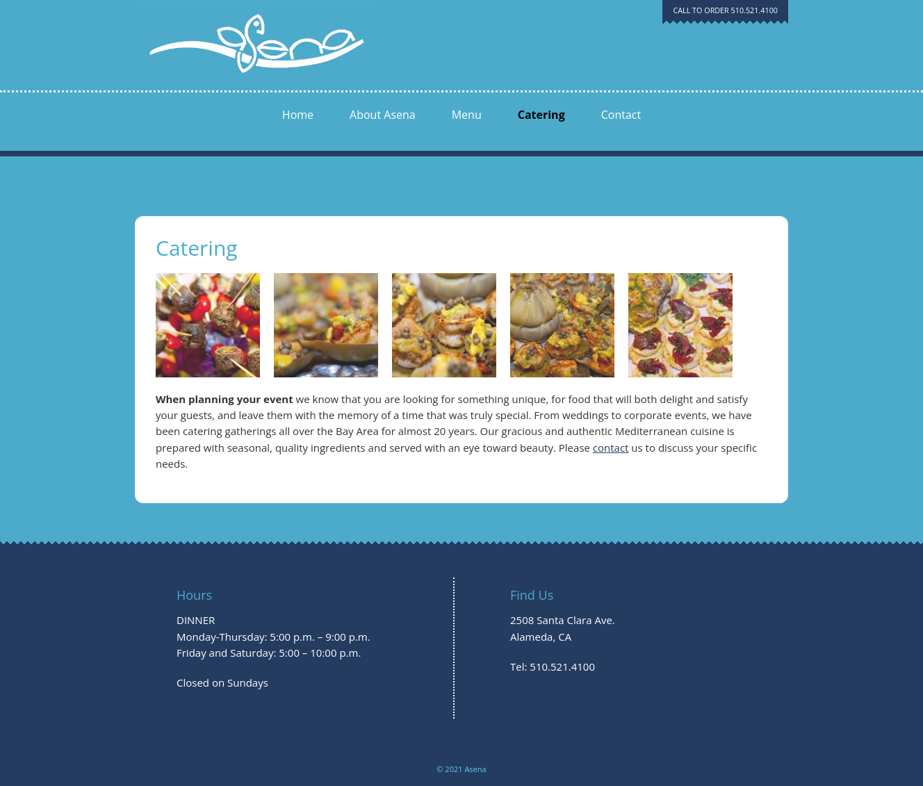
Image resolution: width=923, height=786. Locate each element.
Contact (621, 114)
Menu (467, 114)
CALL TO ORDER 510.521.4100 (725, 10)
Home (297, 114)
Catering (541, 114)
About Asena (383, 114)
